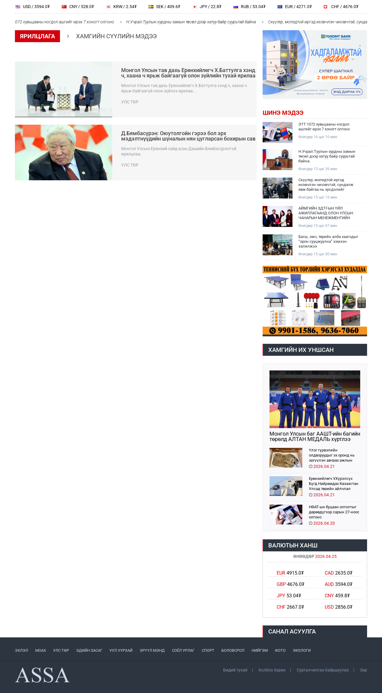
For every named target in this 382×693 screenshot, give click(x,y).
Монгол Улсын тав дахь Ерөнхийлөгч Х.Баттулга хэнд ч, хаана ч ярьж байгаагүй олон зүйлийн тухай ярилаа (188, 73)
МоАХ (40, 650)
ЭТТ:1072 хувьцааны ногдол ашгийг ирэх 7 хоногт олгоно (324, 126)
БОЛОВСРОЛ (232, 650)
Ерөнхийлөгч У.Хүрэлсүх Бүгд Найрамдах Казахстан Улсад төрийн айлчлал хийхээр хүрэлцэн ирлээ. (333, 483)
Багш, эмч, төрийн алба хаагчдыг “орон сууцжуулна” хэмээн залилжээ (328, 241)
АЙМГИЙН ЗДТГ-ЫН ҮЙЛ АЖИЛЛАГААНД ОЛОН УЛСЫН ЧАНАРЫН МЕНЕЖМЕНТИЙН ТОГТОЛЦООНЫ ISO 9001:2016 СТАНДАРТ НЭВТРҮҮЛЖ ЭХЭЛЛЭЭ (325, 213)
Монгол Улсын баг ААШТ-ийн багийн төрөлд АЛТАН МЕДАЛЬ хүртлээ (314, 436)
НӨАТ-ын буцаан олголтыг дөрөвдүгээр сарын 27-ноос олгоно (334, 512)
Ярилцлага (37, 36)
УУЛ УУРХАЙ (121, 650)
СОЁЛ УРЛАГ (183, 650)
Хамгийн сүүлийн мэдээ (116, 36)
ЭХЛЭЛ (21, 650)
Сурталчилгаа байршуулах (323, 670)
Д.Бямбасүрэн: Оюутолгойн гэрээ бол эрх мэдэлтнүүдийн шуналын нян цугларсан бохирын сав (188, 136)
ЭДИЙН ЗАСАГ (89, 650)
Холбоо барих (272, 670)
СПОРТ (208, 650)
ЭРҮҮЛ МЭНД (152, 650)
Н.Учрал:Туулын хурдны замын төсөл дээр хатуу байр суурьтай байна (194, 21)
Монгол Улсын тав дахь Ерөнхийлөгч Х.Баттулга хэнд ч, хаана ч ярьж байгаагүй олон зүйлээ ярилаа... (184, 88)
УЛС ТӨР (61, 650)
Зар (363, 670)
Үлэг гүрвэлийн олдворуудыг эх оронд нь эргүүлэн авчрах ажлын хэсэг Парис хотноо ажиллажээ (332, 455)
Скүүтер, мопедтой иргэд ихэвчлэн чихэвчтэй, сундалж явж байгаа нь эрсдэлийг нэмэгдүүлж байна (325, 185)
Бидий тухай (235, 670)
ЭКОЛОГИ (302, 650)
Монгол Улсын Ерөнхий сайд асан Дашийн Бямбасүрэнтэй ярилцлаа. (178, 151)
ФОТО (280, 650)
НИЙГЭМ (260, 650)
